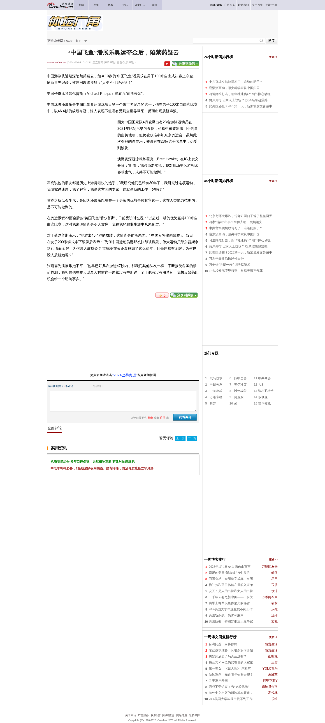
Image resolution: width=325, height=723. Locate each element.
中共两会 (264, 378)
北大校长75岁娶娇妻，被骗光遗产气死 (236, 270)
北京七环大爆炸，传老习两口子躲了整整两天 (240, 216)
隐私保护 (194, 715)
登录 (268, 5)
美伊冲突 (240, 384)
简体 (213, 5)
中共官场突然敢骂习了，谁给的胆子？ (236, 82)
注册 (274, 5)
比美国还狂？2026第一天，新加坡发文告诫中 (240, 106)
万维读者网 (55, 41)
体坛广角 (72, 41)
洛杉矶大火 (266, 391)
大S (260, 384)
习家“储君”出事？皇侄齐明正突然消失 (235, 222)
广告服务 (143, 715)
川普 (213, 403)
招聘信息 (168, 715)
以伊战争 (240, 391)
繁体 (219, 5)
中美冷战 (216, 391)
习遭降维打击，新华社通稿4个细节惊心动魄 (240, 94)
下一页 (192, 438)
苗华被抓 (264, 403)
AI (235, 403)
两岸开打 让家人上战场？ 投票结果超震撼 (238, 100)
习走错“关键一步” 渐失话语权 (230, 264)
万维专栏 (216, 397)
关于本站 (130, 715)
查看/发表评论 (125, 62)
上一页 (180, 438)
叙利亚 (263, 397)
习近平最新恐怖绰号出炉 (226, 258)
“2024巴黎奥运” (124, 375)
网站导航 (181, 715)
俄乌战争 (216, 378)
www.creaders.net (56, 62)
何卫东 (239, 397)
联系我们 (156, 715)
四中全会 (240, 378)
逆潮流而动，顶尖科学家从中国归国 (234, 88)
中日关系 (216, 384)
